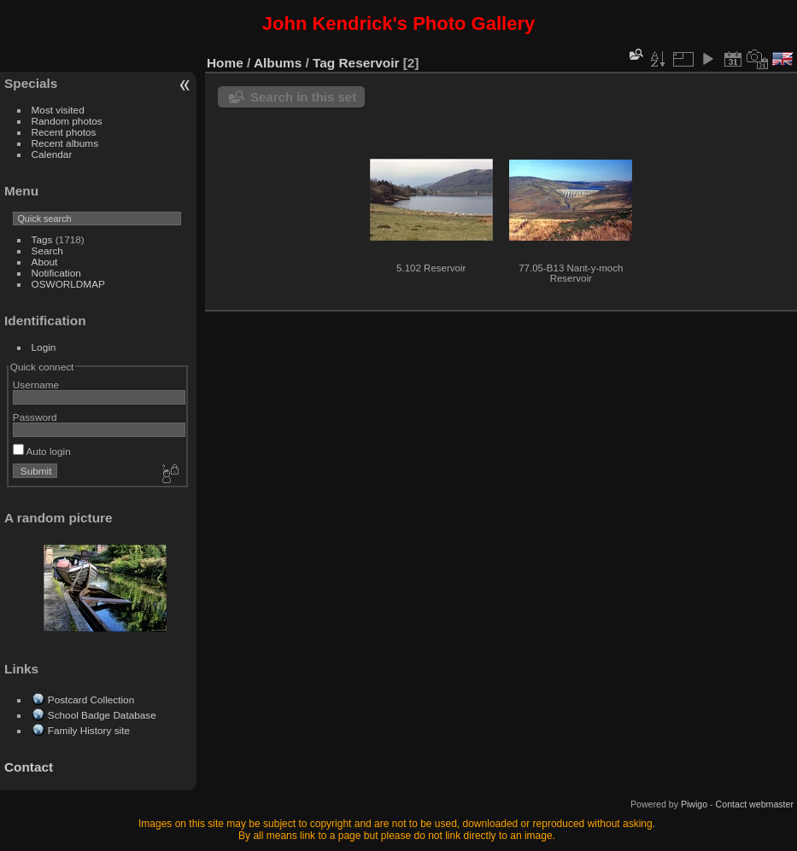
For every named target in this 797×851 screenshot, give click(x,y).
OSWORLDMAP (68, 283)
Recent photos (64, 131)
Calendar (52, 154)
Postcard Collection (91, 699)
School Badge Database (102, 714)
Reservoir (369, 62)
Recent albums (65, 143)
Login (44, 347)
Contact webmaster (755, 804)
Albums (278, 62)
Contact (28, 767)
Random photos (67, 120)
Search (47, 250)
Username (36, 384)
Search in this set (303, 97)
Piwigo (694, 804)
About (45, 261)
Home (225, 62)
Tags (42, 239)
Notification (56, 272)
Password (35, 417)
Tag (324, 62)
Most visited (58, 109)
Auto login (42, 451)
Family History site (89, 730)
